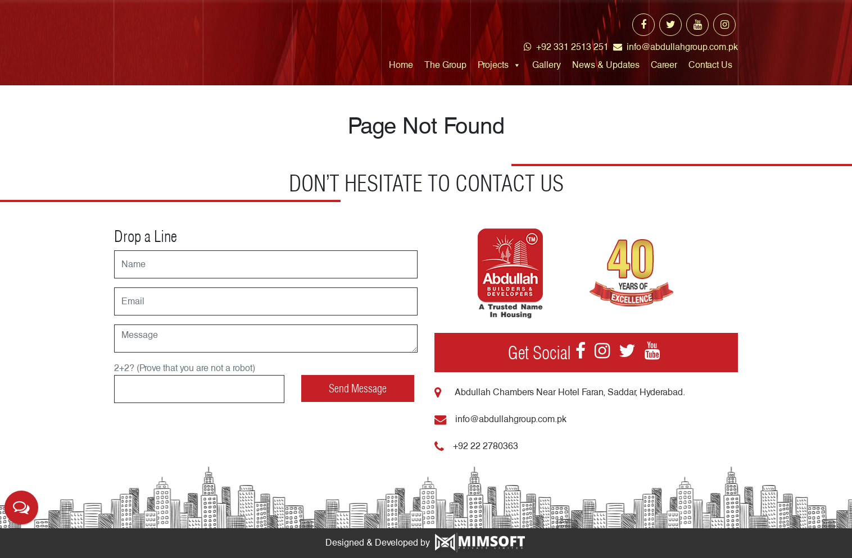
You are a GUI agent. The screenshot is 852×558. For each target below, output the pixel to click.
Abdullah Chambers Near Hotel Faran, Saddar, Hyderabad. (559, 392)
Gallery (546, 65)
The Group (445, 65)
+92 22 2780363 (476, 446)
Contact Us (710, 65)
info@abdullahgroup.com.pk (675, 47)
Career (664, 65)
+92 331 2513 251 (566, 47)
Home (401, 65)
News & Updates (606, 65)
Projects (493, 65)
